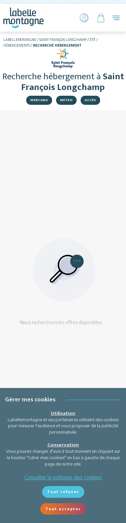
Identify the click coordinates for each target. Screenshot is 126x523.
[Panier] (101, 18)
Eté (92, 40)
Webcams (39, 100)
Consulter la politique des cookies (63, 477)
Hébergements (16, 45)
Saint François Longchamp (63, 40)
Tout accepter (63, 509)
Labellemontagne (19, 40)
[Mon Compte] (84, 18)
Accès (90, 100)
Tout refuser (63, 491)
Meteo (66, 100)
